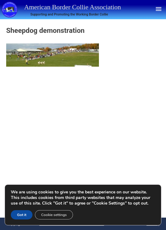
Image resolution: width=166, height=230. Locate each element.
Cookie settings (54, 214)
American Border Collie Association (72, 7)
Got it (21, 214)
